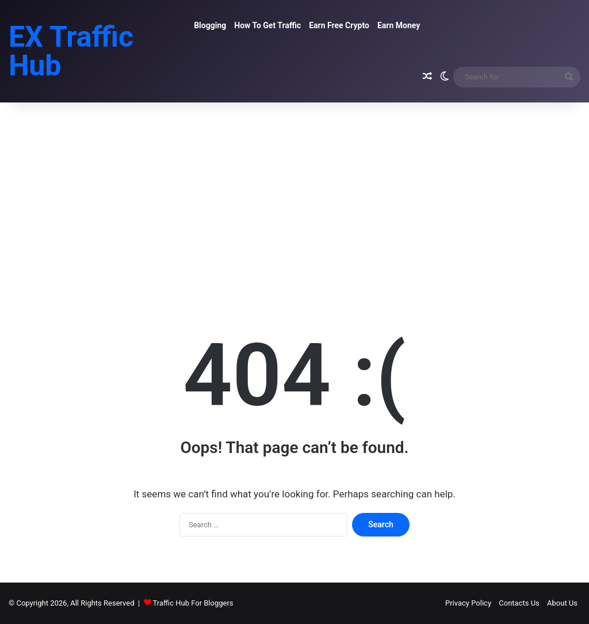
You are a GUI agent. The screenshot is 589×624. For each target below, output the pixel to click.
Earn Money (398, 25)
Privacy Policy (468, 603)
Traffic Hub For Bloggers (193, 603)
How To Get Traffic (267, 25)
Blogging (210, 25)
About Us (562, 603)
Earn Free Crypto (339, 25)
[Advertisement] (294, 200)
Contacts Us (519, 603)
